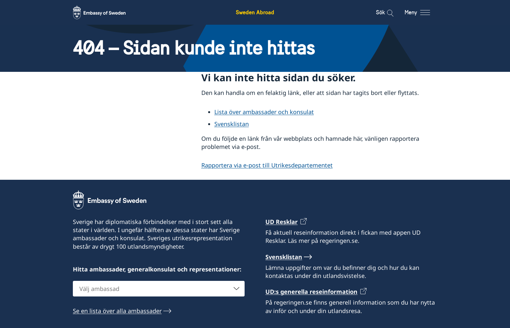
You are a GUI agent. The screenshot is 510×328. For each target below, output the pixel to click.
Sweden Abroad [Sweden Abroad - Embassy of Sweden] (255, 12)
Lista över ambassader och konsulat (264, 112)
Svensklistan (231, 124)
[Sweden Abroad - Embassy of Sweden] (105, 12)
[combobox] (159, 288)
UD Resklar (281, 222)
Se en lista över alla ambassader (117, 311)
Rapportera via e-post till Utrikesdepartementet (267, 165)
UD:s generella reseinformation (311, 292)
